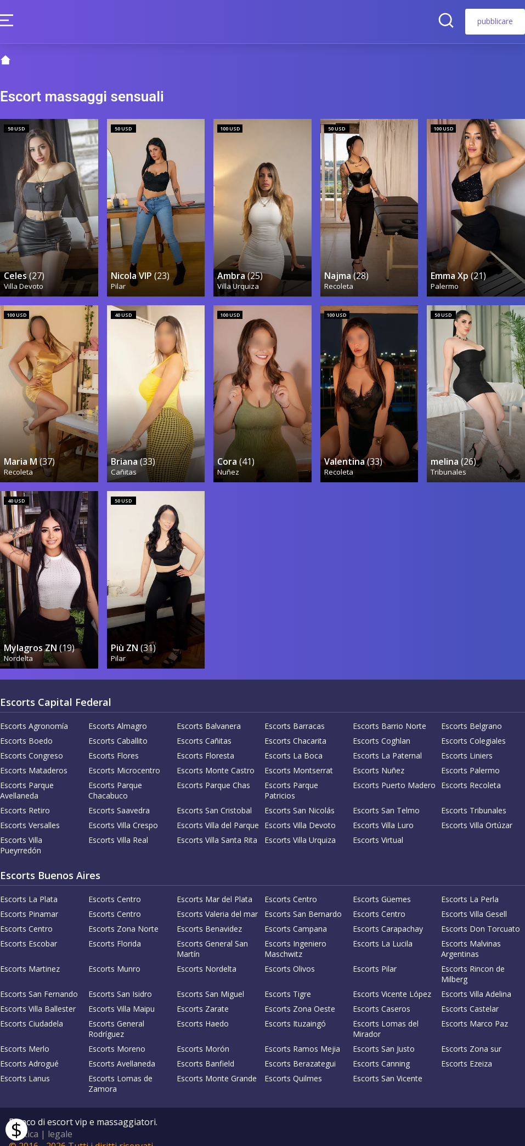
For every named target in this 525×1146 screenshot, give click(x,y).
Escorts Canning (381, 1049)
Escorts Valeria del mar (217, 899)
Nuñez (229, 462)
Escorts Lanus (25, 1064)
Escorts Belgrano (471, 711)
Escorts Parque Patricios (291, 776)
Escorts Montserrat (298, 756)
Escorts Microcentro (124, 756)
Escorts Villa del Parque (218, 811)
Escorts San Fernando (39, 979)
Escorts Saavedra (119, 796)
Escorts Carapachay (388, 914)
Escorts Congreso (31, 741)
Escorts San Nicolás (299, 796)
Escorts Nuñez (378, 756)
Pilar (118, 281)
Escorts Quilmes (293, 1064)
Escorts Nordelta (206, 954)
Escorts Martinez (30, 954)
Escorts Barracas (294, 711)
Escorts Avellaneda (121, 1049)
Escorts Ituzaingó (295, 1009)
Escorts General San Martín (212, 934)
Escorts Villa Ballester (38, 994)
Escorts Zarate (203, 994)
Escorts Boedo (26, 726)
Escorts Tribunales (473, 796)
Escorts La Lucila (383, 929)
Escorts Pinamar (29, 899)
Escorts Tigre (287, 979)
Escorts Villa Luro (383, 811)
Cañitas (124, 462)
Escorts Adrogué (29, 1049)
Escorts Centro (114, 885)
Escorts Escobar (28, 929)
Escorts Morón (203, 1034)
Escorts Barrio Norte (389, 711)
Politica (23, 1120)
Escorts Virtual (378, 825)
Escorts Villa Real (118, 825)
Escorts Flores (113, 741)
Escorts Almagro (117, 711)
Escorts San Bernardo (303, 899)
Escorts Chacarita (295, 726)
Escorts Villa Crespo (123, 811)
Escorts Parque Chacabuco (115, 776)
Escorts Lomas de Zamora (120, 1069)
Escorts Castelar (470, 994)
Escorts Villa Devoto (300, 811)
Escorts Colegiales (473, 726)
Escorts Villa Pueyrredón (21, 830)
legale (60, 1120)
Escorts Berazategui (300, 1049)
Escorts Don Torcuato (480, 914)
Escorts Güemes (382, 885)
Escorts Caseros (381, 994)
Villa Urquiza (238, 281)
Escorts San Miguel (210, 979)
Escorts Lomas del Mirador (386, 1014)
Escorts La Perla (470, 885)
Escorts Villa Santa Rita (217, 825)
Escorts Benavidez (209, 914)
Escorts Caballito (118, 726)
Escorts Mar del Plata (214, 885)
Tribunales (449, 462)
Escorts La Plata (29, 885)
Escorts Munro (114, 954)
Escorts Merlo (24, 1034)
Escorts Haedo (203, 1009)
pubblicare (495, 21)
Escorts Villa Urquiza (300, 825)
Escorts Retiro (25, 796)
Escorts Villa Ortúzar (476, 811)
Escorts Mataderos (33, 756)
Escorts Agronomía (34, 711)
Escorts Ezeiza (466, 1049)
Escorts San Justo (384, 1034)
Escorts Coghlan (381, 726)
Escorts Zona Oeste (299, 994)
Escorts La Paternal (387, 741)
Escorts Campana (295, 914)
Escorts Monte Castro (216, 756)
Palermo (445, 281)
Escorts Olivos (289, 954)
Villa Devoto (24, 281)
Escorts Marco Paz (474, 1009)
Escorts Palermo (470, 756)
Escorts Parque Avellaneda (27, 776)
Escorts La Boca (293, 741)
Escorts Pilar (375, 954)
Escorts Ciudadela (31, 1009)
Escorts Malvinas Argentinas (471, 934)
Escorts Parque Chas (213, 771)
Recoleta (339, 281)
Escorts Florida (114, 929)
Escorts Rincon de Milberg (473, 959)
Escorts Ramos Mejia (302, 1034)
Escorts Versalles (30, 811)
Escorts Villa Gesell (474, 899)
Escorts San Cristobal (214, 796)
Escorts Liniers (467, 741)
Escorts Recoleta (471, 771)
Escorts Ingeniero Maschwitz (295, 934)
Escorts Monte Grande (217, 1064)
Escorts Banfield (205, 1049)
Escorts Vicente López (392, 979)
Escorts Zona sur (471, 1034)
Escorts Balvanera (209, 711)
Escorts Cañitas (204, 726)
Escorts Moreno (116, 1034)
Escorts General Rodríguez (116, 1014)
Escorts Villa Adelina (476, 979)
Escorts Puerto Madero (394, 771)
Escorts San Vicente (387, 1064)
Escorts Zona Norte (123, 914)
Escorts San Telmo (386, 796)
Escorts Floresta (205, 741)
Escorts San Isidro (120, 979)
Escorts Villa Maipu (121, 994)
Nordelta (18, 643)
